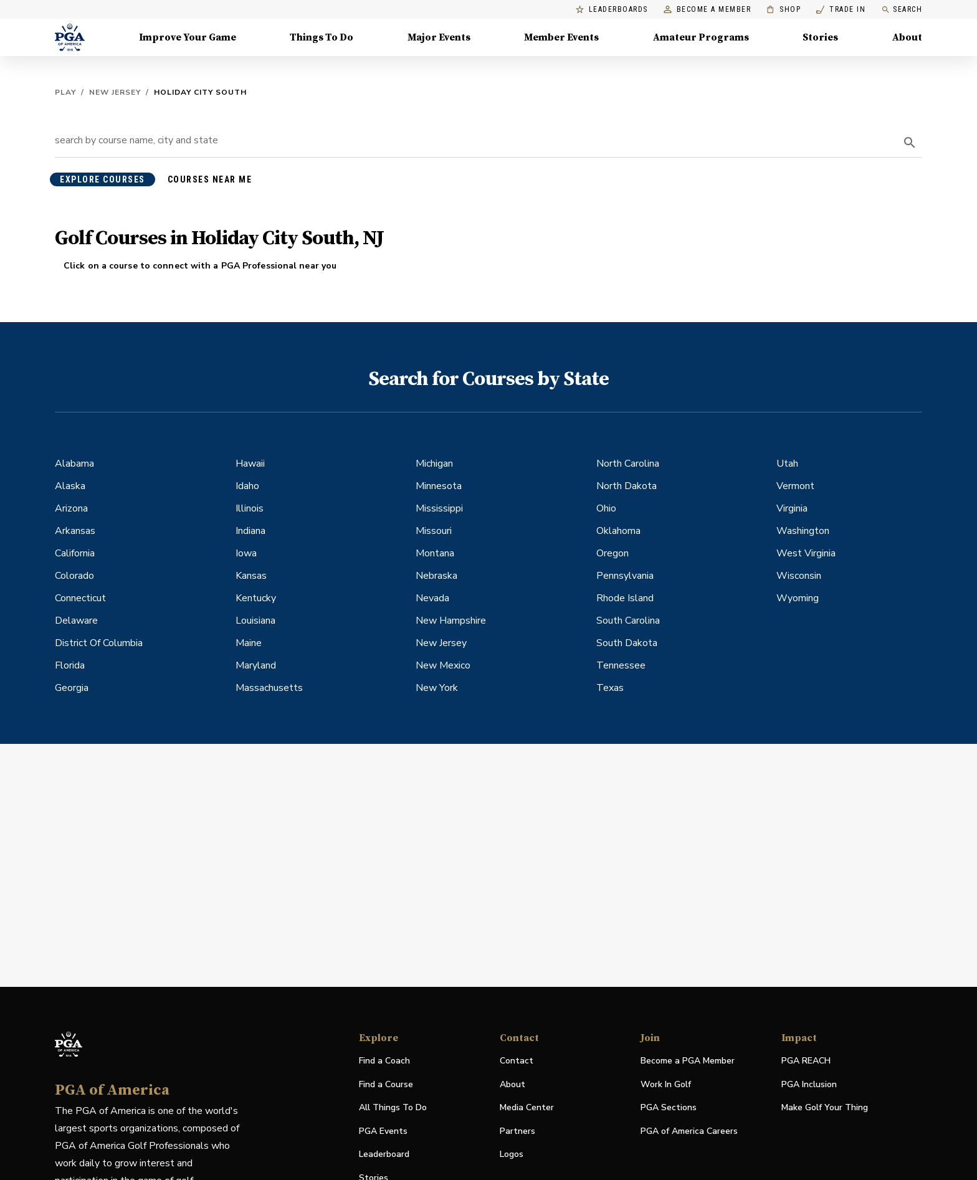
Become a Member (707, 10)
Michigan (434, 463)
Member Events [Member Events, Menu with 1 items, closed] (561, 37)
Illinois (250, 508)
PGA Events (383, 1131)
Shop (783, 10)
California (75, 553)
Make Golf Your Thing (824, 1108)
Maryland (256, 665)
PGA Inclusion (809, 1084)
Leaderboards (612, 10)
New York (437, 688)
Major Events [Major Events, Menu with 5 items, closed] (438, 37)
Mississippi (439, 508)
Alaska (70, 486)
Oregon (612, 553)
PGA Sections (669, 1107)
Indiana (250, 531)
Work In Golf (666, 1084)
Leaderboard (384, 1154)
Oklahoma (618, 531)
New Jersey (115, 92)
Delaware (76, 620)
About (512, 1084)
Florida (70, 665)
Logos (511, 1154)
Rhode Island (625, 598)
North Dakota (626, 486)
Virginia (792, 508)
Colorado (74, 576)
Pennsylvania (625, 576)
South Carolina (628, 620)
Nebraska (436, 576)
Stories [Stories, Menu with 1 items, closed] (820, 37)
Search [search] (901, 9)
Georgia (71, 688)
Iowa (246, 553)
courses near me (210, 179)
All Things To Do (393, 1107)
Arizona (71, 508)
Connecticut (80, 598)
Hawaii (250, 463)
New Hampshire (451, 620)
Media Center (527, 1108)
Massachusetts (269, 688)
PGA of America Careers (689, 1131)
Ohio (606, 508)
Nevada (432, 598)
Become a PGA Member (688, 1061)
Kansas (251, 576)
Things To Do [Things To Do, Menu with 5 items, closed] (321, 37)
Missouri (434, 531)
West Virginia (806, 553)
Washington (802, 531)
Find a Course (386, 1084)
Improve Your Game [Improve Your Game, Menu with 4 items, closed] (187, 37)
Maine (249, 643)
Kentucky (256, 598)
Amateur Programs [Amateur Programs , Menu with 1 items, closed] (701, 37)
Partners (517, 1131)
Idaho (247, 486)
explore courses (102, 179)
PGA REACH (806, 1061)
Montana (435, 553)
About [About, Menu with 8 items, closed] (907, 37)
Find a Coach (384, 1061)
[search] (909, 142)
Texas (610, 688)
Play (65, 92)
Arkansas (75, 531)
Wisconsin (798, 576)
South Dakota (626, 643)
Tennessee (621, 665)
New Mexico (443, 665)
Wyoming (797, 598)
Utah (787, 463)
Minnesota (439, 486)
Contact (516, 1061)
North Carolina (627, 463)
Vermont (795, 486)
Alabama (74, 463)
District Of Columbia (99, 643)
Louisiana (255, 620)
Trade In (840, 10)
